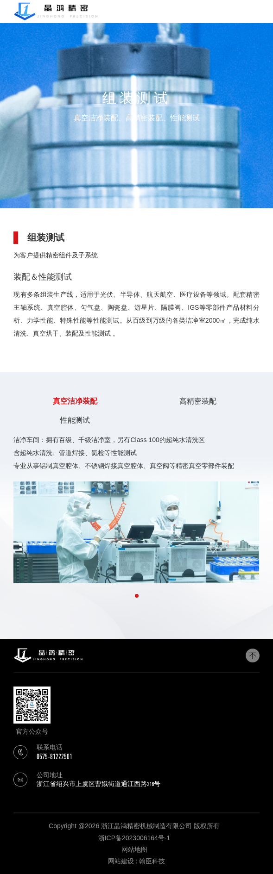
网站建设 (121, 861)
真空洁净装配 (75, 401)
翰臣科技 (152, 861)
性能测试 (75, 420)
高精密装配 (197, 401)
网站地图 (134, 849)
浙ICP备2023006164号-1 (134, 838)
